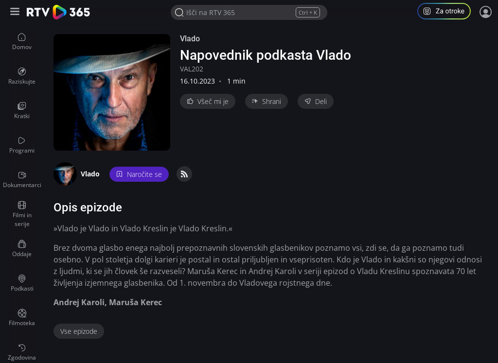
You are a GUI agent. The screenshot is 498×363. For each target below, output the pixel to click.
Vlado (190, 38)
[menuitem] (22, 42)
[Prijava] (486, 12)
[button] (448, 12)
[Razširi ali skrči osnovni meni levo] (16, 12)
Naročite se (139, 174)
